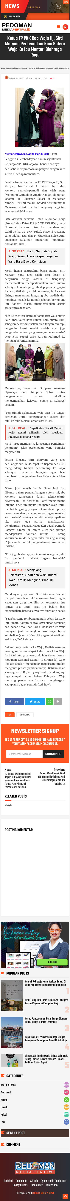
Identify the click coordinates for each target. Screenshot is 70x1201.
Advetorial (24, 715)
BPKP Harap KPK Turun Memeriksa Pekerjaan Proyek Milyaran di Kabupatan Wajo (46, 1002)
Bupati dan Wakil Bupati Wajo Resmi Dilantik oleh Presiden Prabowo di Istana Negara (35, 432)
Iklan (3, 1122)
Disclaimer (37, 1185)
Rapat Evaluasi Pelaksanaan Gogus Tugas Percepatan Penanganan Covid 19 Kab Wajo (46, 1039)
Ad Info (34, 1181)
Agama (4, 1100)
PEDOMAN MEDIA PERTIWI (43, 1193)
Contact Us (21, 1181)
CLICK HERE (52, 962)
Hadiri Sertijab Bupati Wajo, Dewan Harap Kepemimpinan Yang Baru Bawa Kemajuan (33, 256)
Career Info (51, 1185)
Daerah (4, 1107)
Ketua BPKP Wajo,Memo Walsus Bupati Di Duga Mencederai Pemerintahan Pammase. (45, 983)
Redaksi (8, 1181)
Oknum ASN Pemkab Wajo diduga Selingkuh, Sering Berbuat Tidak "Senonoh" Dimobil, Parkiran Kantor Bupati (46, 1059)
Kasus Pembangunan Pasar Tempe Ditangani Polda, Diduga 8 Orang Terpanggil (46, 1020)
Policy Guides (20, 1185)
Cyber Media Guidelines (53, 1181)
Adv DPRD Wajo (8, 1085)
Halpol (4, 1114)
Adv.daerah (6, 1092)
